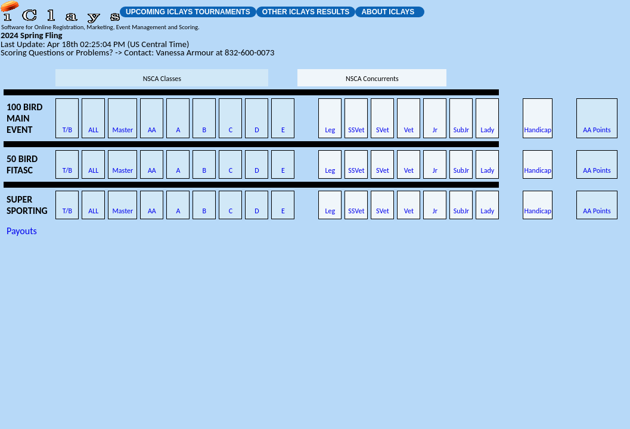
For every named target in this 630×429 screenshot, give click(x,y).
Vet (409, 130)
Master (123, 130)
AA (152, 130)
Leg (330, 130)
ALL (93, 130)
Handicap (537, 130)
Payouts (22, 231)
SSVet (356, 130)
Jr (435, 130)
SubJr (461, 130)
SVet (382, 130)
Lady (488, 130)
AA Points (597, 130)
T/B (67, 130)
